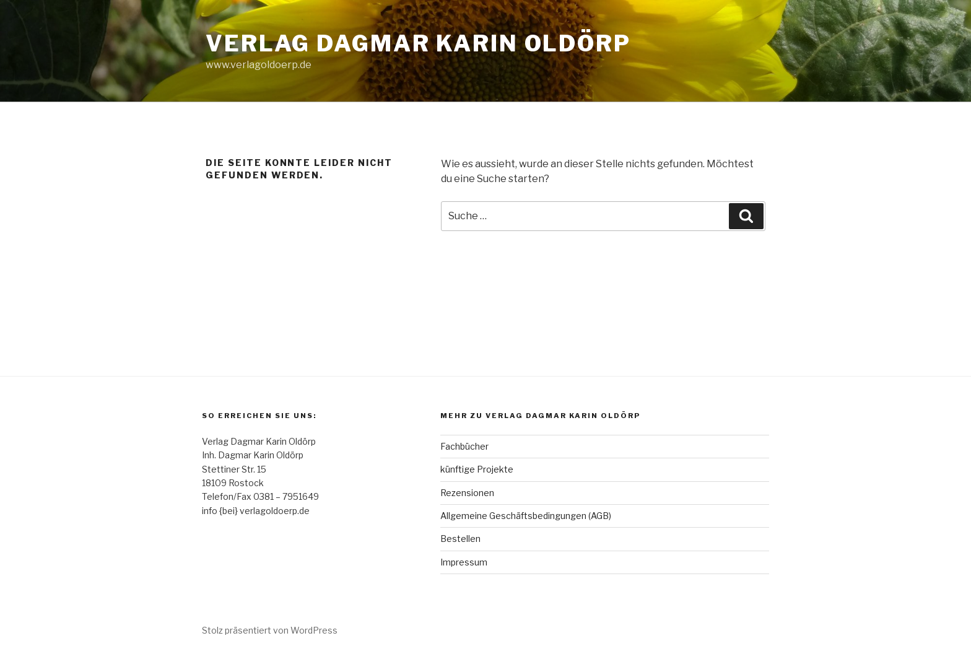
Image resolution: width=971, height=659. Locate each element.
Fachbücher (464, 446)
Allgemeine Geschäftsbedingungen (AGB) (525, 515)
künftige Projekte (476, 469)
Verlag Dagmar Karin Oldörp (418, 43)
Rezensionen (467, 492)
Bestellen (460, 538)
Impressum (463, 562)
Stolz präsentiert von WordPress (269, 630)
